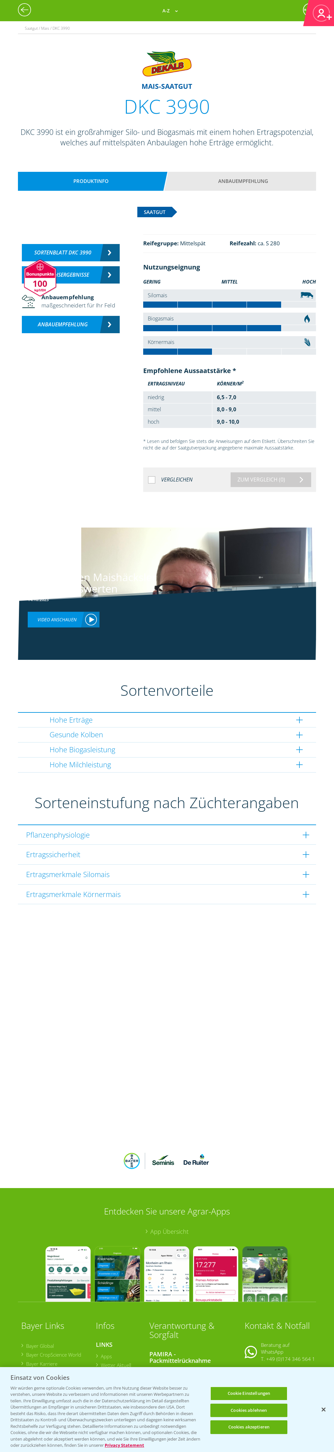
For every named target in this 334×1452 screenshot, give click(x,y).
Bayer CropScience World (53, 1312)
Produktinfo (91, 181)
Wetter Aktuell (115, 1322)
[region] (167, 1409)
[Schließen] (323, 1409)
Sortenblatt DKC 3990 (62, 252)
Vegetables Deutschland (52, 1356)
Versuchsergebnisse (63, 274)
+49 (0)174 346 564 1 (290, 1316)
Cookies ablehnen (249, 1410)
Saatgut (108, 1360)
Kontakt (263, 1332)
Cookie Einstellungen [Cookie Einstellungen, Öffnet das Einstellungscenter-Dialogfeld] (249, 1393)
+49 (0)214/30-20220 (290, 1359)
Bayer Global (39, 1303)
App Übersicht (169, 1189)
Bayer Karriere (41, 1320)
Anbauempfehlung (243, 181)
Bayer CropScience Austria (54, 1329)
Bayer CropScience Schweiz (55, 1338)
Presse (33, 1347)
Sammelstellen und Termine (184, 1328)
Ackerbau (110, 1351)
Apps (106, 1313)
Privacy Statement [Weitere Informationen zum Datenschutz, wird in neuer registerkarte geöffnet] (124, 1445)
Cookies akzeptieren (248, 1427)
